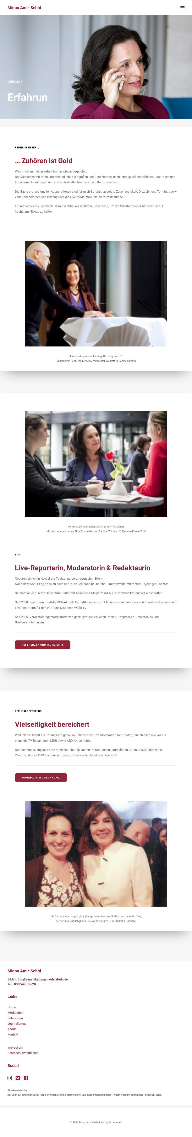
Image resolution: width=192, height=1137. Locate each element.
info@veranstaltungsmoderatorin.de (43, 979)
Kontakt (12, 1034)
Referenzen (15, 1018)
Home (11, 1007)
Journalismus (16, 1024)
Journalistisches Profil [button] (41, 777)
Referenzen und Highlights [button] (43, 644)
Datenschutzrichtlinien (22, 1053)
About (11, 1029)
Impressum (15, 1047)
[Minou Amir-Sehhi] (24, 8)
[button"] (9, 1079)
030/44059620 (25, 984)
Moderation (15, 1013)
